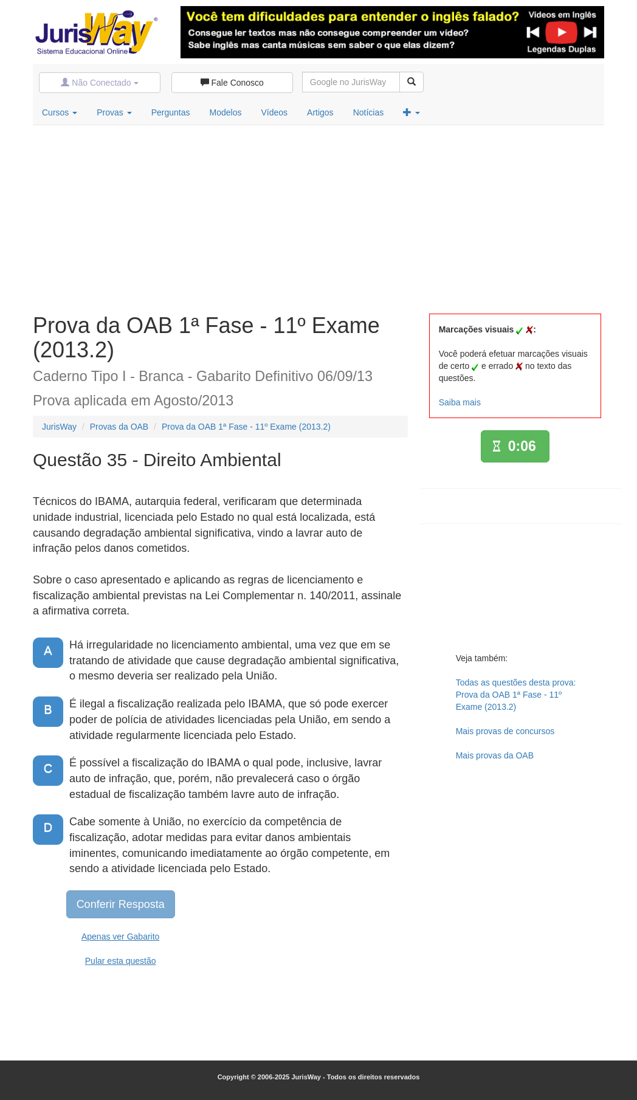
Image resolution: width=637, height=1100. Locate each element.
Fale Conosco (232, 83)
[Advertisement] (318, 216)
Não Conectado (99, 83)
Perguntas (170, 112)
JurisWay (59, 426)
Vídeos (274, 112)
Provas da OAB (119, 426)
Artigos (320, 112)
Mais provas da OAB (495, 755)
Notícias (368, 112)
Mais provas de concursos (505, 731)
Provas (114, 112)
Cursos (59, 112)
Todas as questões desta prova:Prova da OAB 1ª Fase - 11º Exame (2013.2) (516, 695)
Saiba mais (460, 402)
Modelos (226, 112)
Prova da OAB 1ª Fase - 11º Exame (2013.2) (246, 426)
